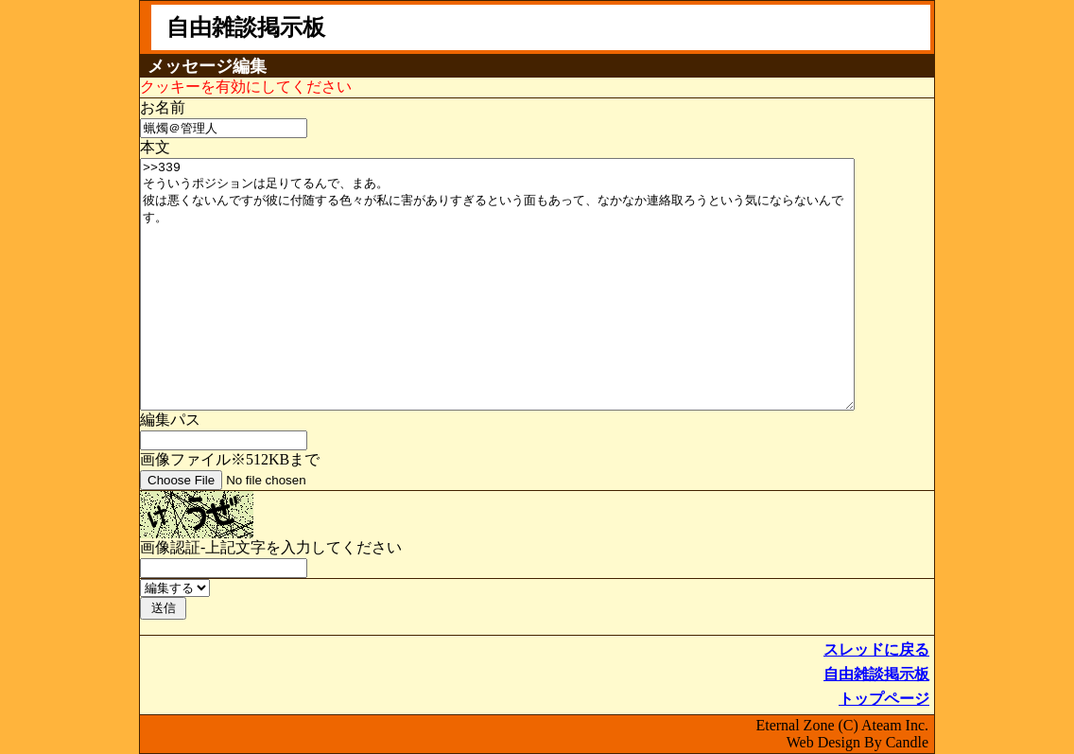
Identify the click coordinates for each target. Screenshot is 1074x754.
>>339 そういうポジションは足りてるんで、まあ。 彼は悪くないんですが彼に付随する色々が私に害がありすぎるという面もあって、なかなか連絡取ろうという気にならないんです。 (497, 284)
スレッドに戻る (876, 649)
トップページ (884, 699)
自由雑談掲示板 (876, 674)
